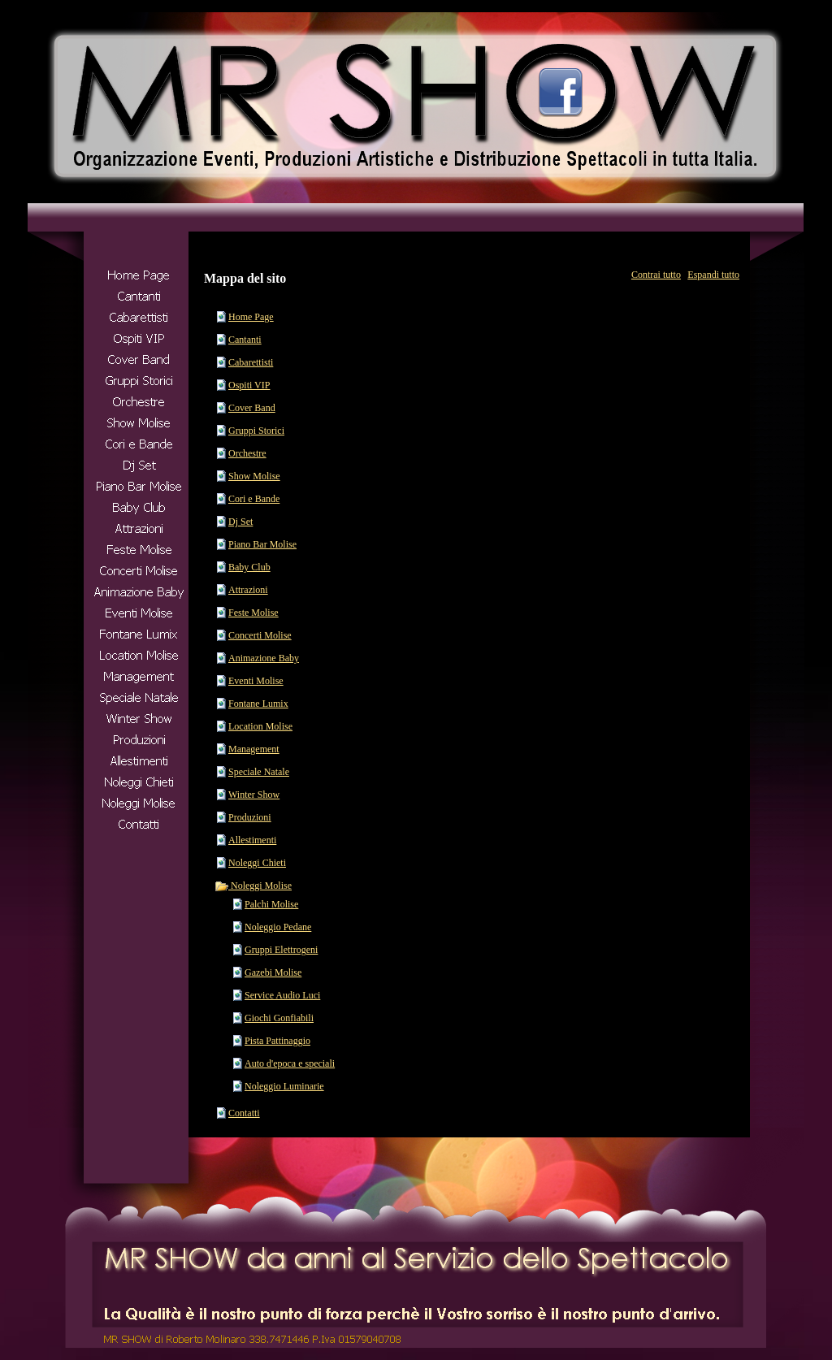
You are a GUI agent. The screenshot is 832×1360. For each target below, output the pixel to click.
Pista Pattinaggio (277, 1040)
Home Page (251, 317)
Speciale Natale (258, 771)
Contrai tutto (656, 274)
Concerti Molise (260, 635)
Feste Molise (253, 612)
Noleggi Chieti (257, 862)
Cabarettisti (250, 362)
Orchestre (247, 453)
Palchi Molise (271, 904)
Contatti (244, 1113)
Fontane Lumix (258, 703)
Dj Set (240, 521)
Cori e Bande (254, 499)
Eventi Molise (256, 680)
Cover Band (251, 408)
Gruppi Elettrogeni (281, 949)
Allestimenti (252, 840)
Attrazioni (248, 590)
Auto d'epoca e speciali (290, 1063)
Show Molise (254, 476)
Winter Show (254, 794)
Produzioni (249, 817)
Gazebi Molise (273, 972)
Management (254, 749)
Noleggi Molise (253, 885)
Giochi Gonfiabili (279, 1018)
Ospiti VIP (249, 385)
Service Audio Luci (282, 995)
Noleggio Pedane (278, 927)
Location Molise (260, 726)
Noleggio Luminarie (284, 1086)
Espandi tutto (713, 274)
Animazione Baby (263, 658)
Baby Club (249, 567)
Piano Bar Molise (262, 544)
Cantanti (245, 339)
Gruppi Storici (256, 430)
